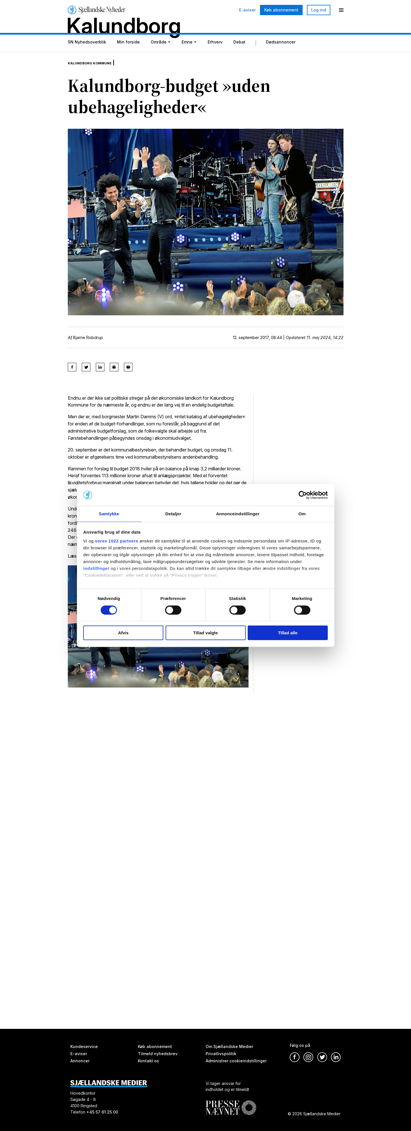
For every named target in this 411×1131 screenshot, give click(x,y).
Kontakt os (148, 1060)
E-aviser (247, 10)
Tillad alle (287, 633)
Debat (239, 55)
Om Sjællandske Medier (229, 1046)
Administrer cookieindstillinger (236, 1060)
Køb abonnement (281, 9)
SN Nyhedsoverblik (87, 55)
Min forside (128, 55)
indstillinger (96, 569)
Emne (187, 55)
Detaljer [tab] (173, 513)
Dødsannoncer (280, 55)
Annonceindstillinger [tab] (237, 513)
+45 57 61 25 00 (102, 1112)
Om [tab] (301, 513)
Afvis (123, 633)
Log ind (318, 9)
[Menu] (341, 10)
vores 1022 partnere (116, 541)
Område (158, 55)
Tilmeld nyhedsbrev (158, 1053)
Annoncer (80, 1060)
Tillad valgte (205, 633)
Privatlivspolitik (221, 1053)
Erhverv (215, 55)
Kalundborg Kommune (97, 71)
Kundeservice (84, 1046)
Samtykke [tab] (109, 513)
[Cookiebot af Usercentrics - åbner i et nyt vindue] (303, 494)
